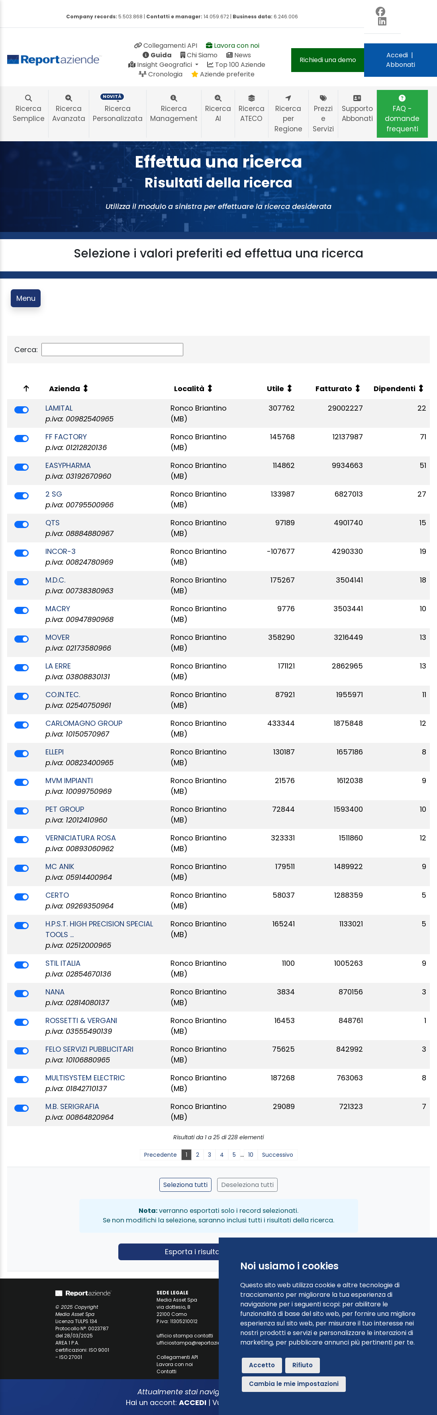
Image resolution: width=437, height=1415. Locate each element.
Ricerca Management (174, 109)
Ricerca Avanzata (68, 109)
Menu (25, 298)
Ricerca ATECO (252, 109)
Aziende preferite (223, 74)
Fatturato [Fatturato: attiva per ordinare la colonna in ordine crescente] (334, 389)
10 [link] (250, 1155)
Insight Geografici (161, 64)
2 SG (53, 494)
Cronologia (160, 74)
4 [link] (222, 1155)
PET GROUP (64, 809)
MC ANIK (59, 866)
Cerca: (98, 349)
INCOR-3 (60, 551)
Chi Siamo (199, 55)
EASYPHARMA (68, 465)
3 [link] (209, 1155)
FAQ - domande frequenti (402, 114)
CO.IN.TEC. (62, 695)
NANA (55, 992)
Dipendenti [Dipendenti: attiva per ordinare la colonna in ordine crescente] (394, 389)
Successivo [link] (277, 1155)
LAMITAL (59, 408)
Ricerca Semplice (29, 109)
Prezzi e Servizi (323, 114)
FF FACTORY (66, 437)
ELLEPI (54, 752)
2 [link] (197, 1155)
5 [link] (234, 1155)
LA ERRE (58, 666)
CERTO (57, 895)
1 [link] (186, 1155)
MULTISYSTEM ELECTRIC (85, 1078)
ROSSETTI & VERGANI (81, 1020)
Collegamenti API (165, 45)
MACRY (57, 609)
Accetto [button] (262, 1365)
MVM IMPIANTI (69, 780)
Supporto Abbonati (357, 109)
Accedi (397, 55)
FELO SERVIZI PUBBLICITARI (89, 1049)
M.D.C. (55, 580)
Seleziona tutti (185, 1184)
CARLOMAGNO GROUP (83, 723)
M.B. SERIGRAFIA (72, 1106)
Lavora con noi (232, 45)
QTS (52, 523)
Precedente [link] (160, 1155)
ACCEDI (192, 1402)
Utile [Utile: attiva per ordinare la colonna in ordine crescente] (275, 389)
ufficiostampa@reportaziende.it (195, 1342)
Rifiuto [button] (302, 1365)
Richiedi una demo (328, 59)
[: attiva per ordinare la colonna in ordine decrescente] (24, 388)
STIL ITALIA (62, 963)
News (238, 55)
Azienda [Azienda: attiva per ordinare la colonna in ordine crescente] (64, 389)
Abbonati (400, 64)
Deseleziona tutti (247, 1184)
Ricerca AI (218, 109)
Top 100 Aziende (236, 64)
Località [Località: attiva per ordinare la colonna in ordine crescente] (189, 389)
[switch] (21, 409)
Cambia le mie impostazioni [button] (294, 1384)
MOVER (57, 637)
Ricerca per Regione (288, 114)
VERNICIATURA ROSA (80, 838)
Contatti (166, 1371)
